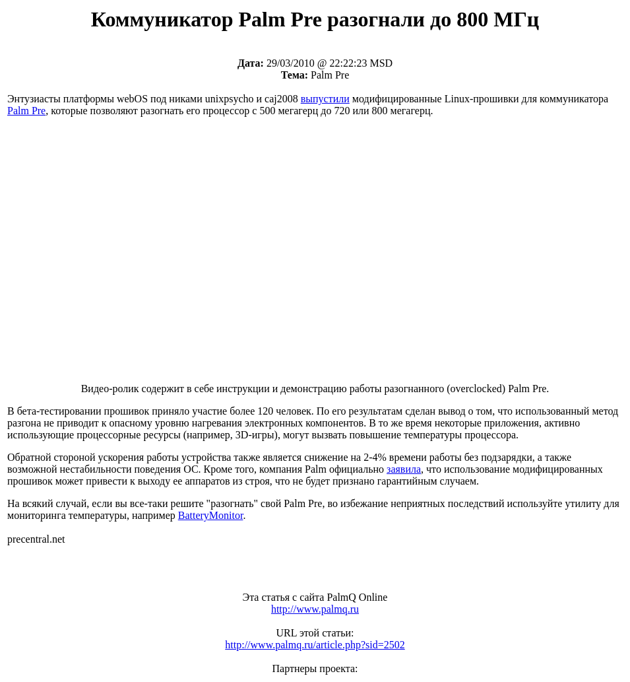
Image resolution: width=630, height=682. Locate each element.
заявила (404, 469)
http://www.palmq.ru (315, 609)
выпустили (325, 98)
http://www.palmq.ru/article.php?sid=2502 (314, 644)
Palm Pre (26, 110)
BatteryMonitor (210, 515)
